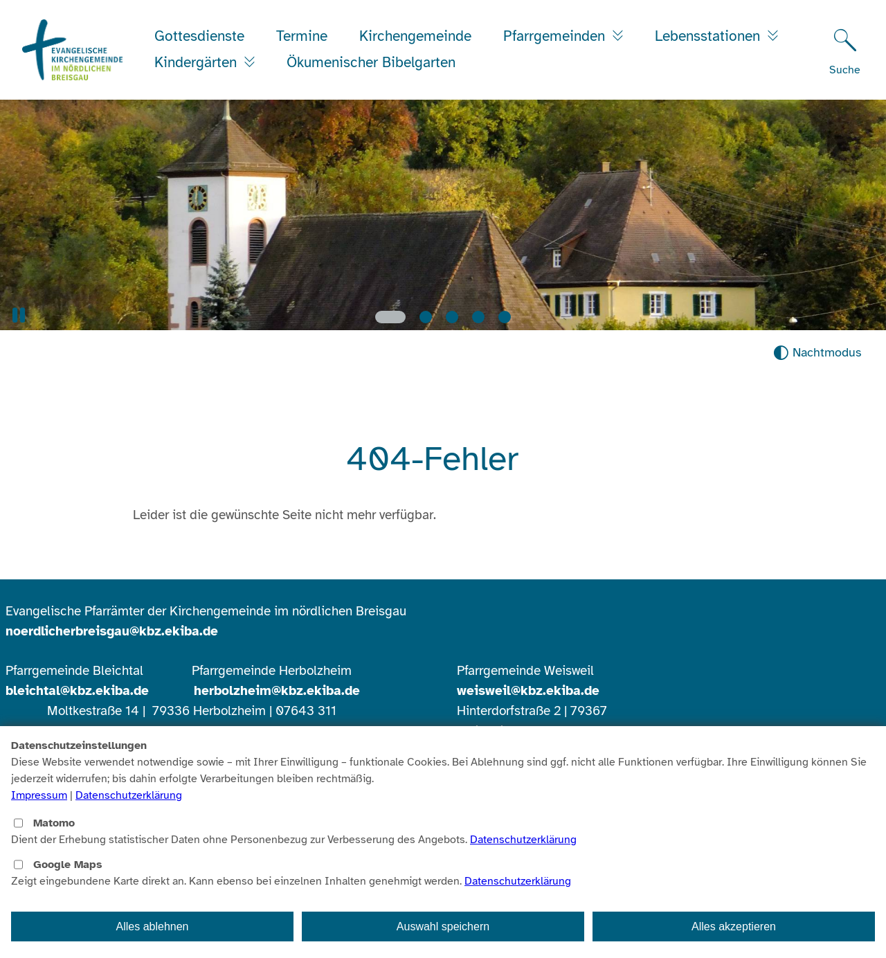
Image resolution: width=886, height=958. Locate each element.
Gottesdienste (199, 36)
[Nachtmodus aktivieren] (817, 352)
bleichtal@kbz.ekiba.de (77, 691)
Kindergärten (197, 62)
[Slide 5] (504, 317)
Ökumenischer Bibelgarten (371, 62)
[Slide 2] (425, 317)
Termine (301, 36)
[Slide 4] (478, 317)
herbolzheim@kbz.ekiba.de (277, 691)
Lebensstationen (709, 36)
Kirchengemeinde (415, 36)
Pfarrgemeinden (556, 36)
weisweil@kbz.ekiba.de (528, 691)
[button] (18, 315)
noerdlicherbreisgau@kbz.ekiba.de (112, 631)
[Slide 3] (452, 317)
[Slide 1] (390, 317)
